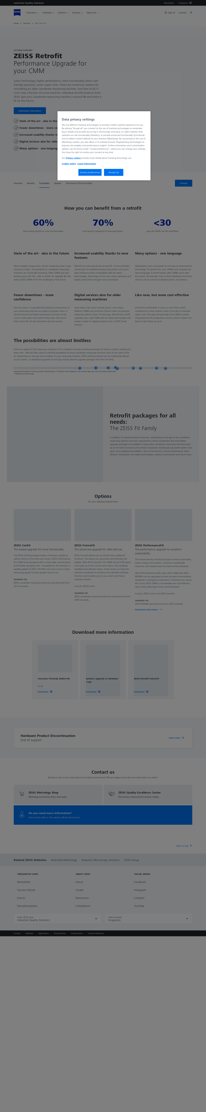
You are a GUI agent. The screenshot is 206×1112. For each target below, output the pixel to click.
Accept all (114, 172)
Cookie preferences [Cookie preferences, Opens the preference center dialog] (90, 172)
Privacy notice (73, 157)
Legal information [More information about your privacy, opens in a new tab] (86, 163)
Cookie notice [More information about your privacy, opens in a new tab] (69, 163)
